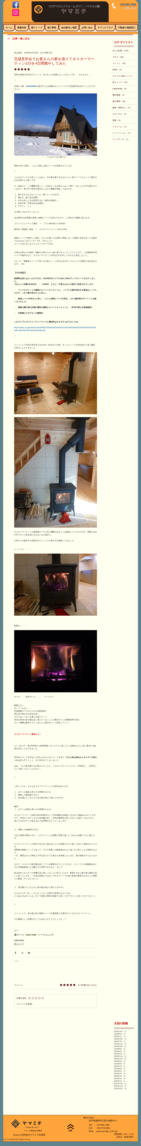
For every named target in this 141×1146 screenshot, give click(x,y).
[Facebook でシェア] (15, 952)
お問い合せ (130, 7)
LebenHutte (19, 940)
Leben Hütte (31, 935)
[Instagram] (15, 12)
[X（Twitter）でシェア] (22, 952)
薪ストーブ (19, 935)
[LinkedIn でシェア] (29, 952)
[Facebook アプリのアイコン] (15, 4)
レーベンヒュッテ (46, 935)
